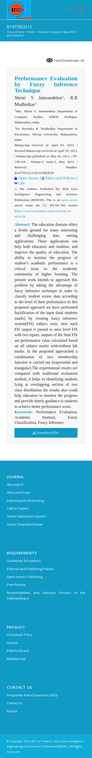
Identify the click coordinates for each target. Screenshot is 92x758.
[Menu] (78, 10)
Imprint (12, 711)
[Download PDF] (46, 433)
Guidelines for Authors (24, 560)
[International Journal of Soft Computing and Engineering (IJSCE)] (38, 10)
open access (69, 200)
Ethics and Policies (60, 178)
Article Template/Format (24, 524)
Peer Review (16, 584)
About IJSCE (15, 484)
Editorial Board (18, 650)
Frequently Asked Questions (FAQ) (32, 695)
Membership (16, 659)
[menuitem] (67, 10)
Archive (12, 643)
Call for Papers (18, 508)
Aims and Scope (19, 492)
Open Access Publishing (24, 576)
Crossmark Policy (19, 634)
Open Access (28, 178)
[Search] (67, 10)
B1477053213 (19, 26)
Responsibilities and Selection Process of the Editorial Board (46, 595)
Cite (21, 183)
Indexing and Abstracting (25, 500)
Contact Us (15, 703)
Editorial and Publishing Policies (30, 569)
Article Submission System (26, 516)
